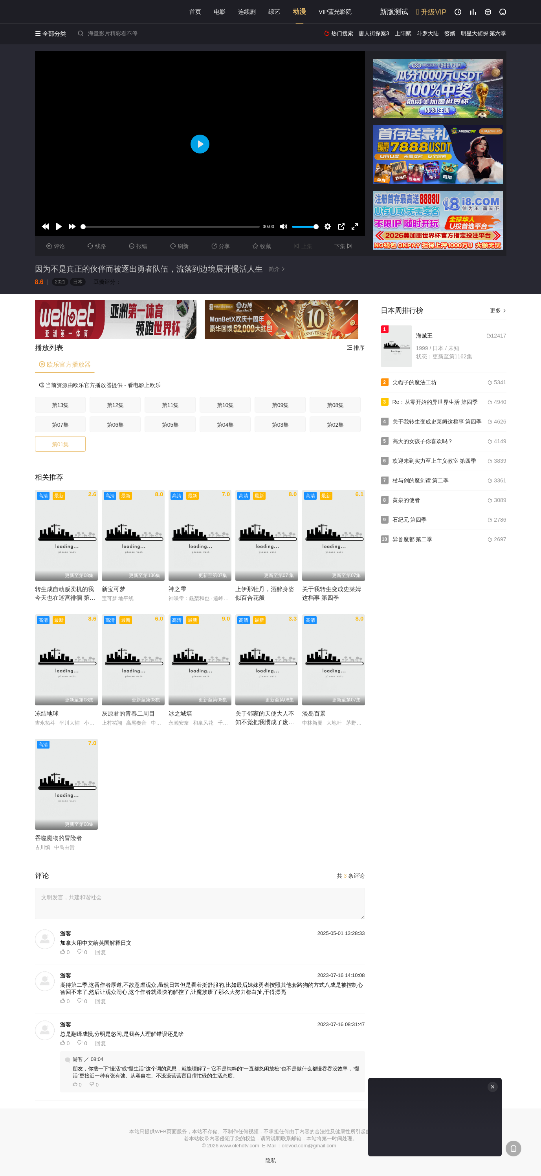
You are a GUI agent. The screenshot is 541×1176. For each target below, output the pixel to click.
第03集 (280, 425)
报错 (138, 246)
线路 (97, 246)
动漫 (299, 11)
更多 (498, 310)
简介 (278, 269)
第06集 (115, 425)
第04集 (225, 425)
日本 (78, 282)
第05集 (170, 425)
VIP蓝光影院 (335, 11)
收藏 (262, 246)
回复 (100, 952)
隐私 (271, 1160)
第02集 (335, 425)
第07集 (60, 425)
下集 (344, 246)
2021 (60, 282)
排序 (356, 348)
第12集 (115, 405)
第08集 (335, 405)
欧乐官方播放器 (65, 364)
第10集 (225, 405)
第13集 (60, 405)
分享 (220, 246)
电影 (220, 11)
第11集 (170, 405)
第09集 (280, 405)
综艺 (274, 11)
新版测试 (394, 12)
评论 (55, 246)
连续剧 (247, 11)
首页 (195, 11)
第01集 (60, 444)
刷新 (179, 246)
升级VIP (431, 12)
